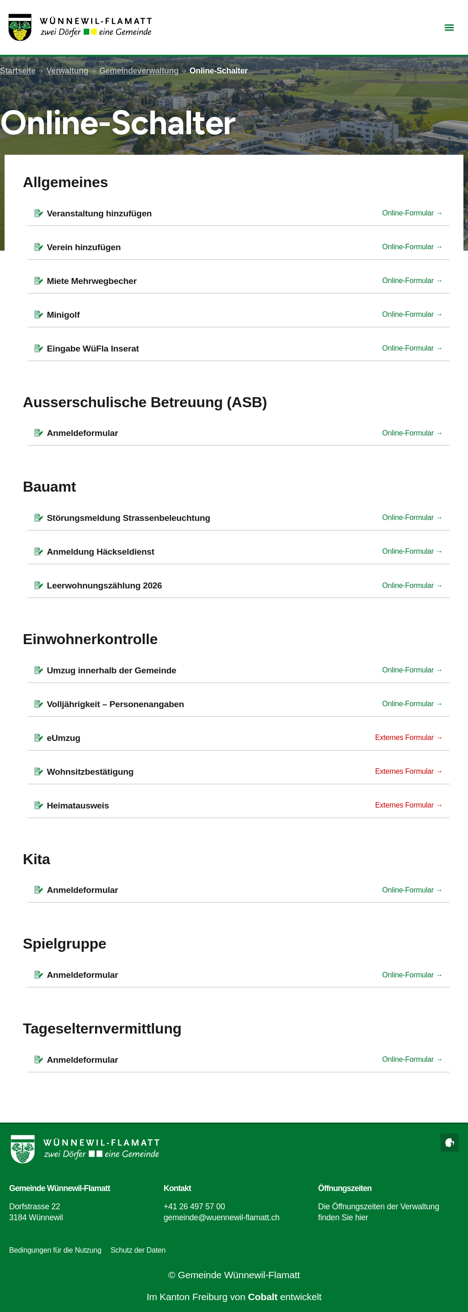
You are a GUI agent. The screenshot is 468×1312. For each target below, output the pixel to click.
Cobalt (262, 1296)
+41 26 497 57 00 (194, 1206)
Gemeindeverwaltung (139, 70)
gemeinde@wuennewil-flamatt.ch (222, 1217)
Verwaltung (68, 70)
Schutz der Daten (138, 1250)
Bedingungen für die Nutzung (55, 1250)
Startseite (18, 70)
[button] (449, 27)
